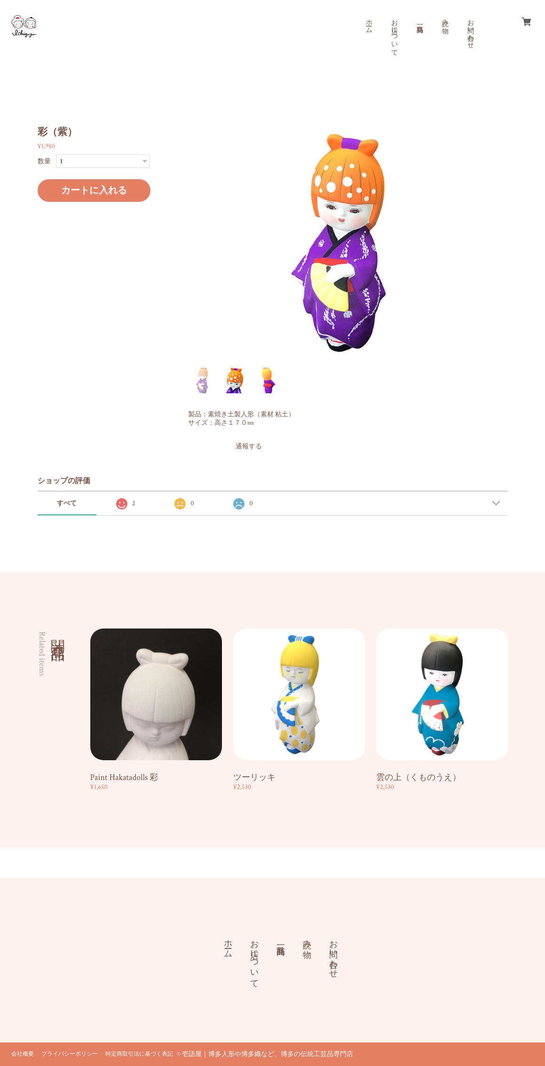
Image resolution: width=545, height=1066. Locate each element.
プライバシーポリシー (69, 1054)
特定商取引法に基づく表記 (139, 1054)
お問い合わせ (470, 30)
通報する (249, 446)
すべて (67, 503)
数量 (44, 161)
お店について (394, 34)
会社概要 (22, 1054)
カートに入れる (94, 190)
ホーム (368, 22)
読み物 (445, 19)
